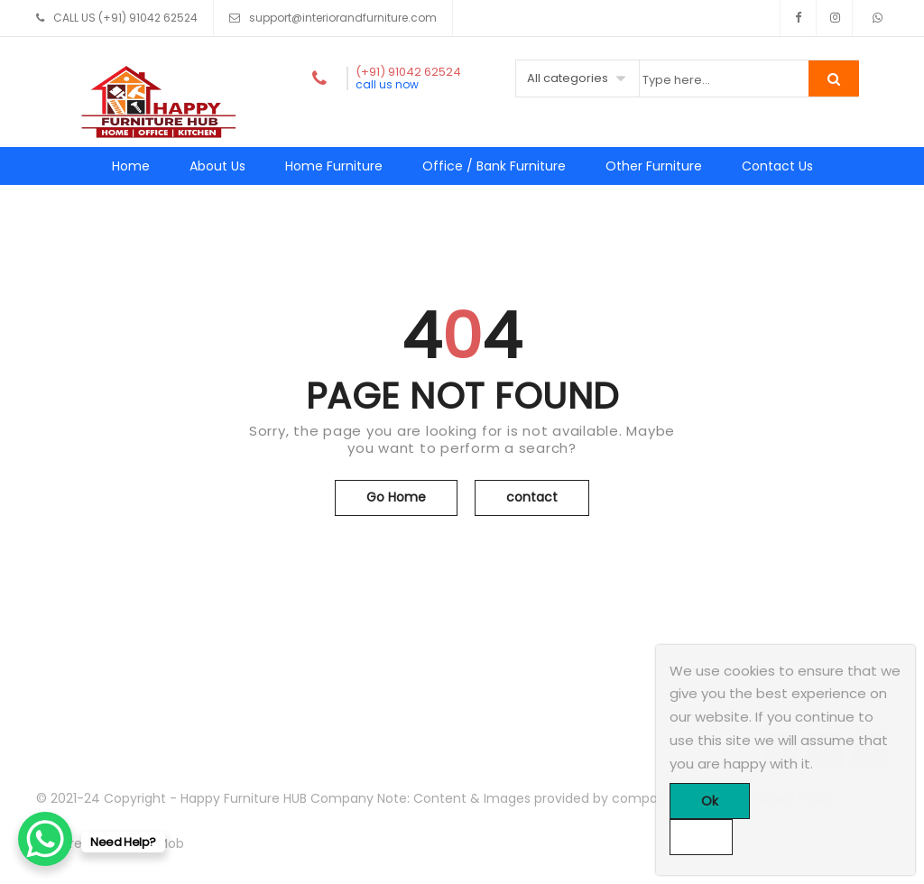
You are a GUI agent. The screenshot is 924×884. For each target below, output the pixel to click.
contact (532, 497)
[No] (701, 837)
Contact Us (777, 166)
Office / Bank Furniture (494, 166)
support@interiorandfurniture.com (343, 17)
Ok (709, 801)
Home (131, 166)
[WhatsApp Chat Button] (45, 839)
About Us (217, 166)
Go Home (396, 497)
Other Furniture (653, 166)
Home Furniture (334, 166)
